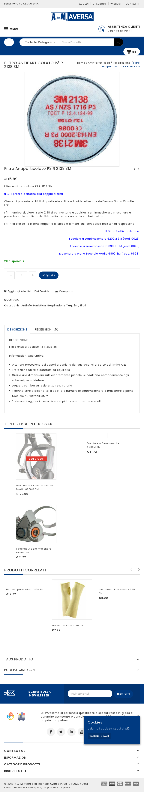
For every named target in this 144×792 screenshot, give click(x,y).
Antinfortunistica (99, 63)
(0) (134, 52)
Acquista (48, 275)
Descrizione (17, 329)
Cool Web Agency (31, 786)
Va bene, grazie (99, 736)
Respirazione (122, 63)
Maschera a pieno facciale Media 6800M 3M (138, 172)
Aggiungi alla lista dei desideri (29, 291)
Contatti (132, 3)
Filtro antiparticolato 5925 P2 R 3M (134, 172)
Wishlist (116, 3)
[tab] (17, 329)
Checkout (99, 3)
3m (76, 305)
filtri (83, 305)
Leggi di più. (121, 728)
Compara (66, 291)
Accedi (84, 3)
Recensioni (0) (46, 329)
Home (81, 63)
